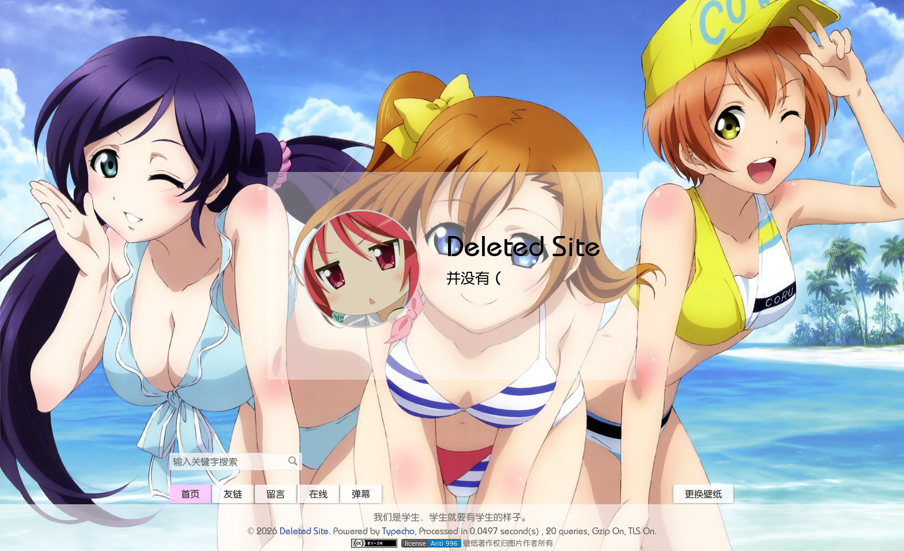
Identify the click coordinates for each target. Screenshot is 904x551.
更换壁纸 (703, 493)
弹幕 (361, 493)
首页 (190, 493)
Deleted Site (523, 245)
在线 (318, 493)
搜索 (293, 461)
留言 (275, 493)
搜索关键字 (169, 452)
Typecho (398, 530)
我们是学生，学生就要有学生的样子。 (452, 517)
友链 (233, 493)
